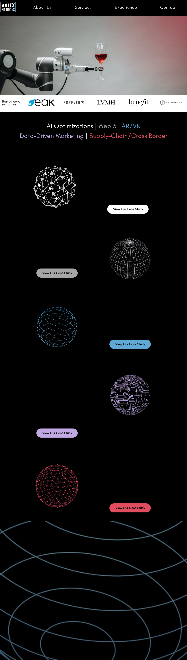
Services (83, 7)
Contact (168, 7)
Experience (126, 7)
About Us (42, 7)
